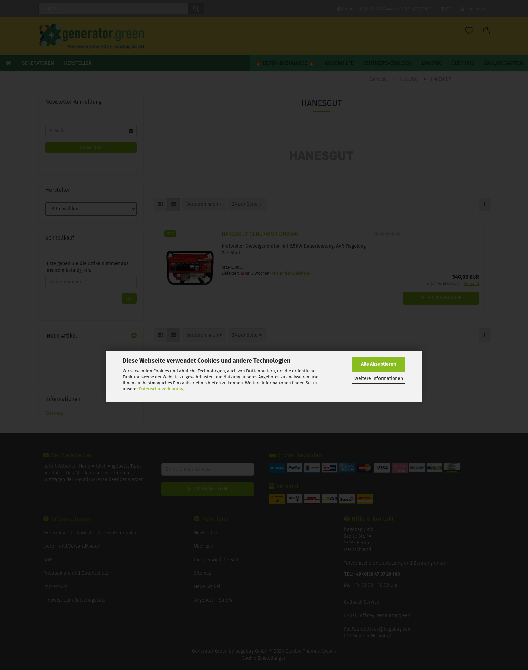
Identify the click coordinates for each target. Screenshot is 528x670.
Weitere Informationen (378, 378)
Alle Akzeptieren (378, 364)
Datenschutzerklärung (161, 388)
